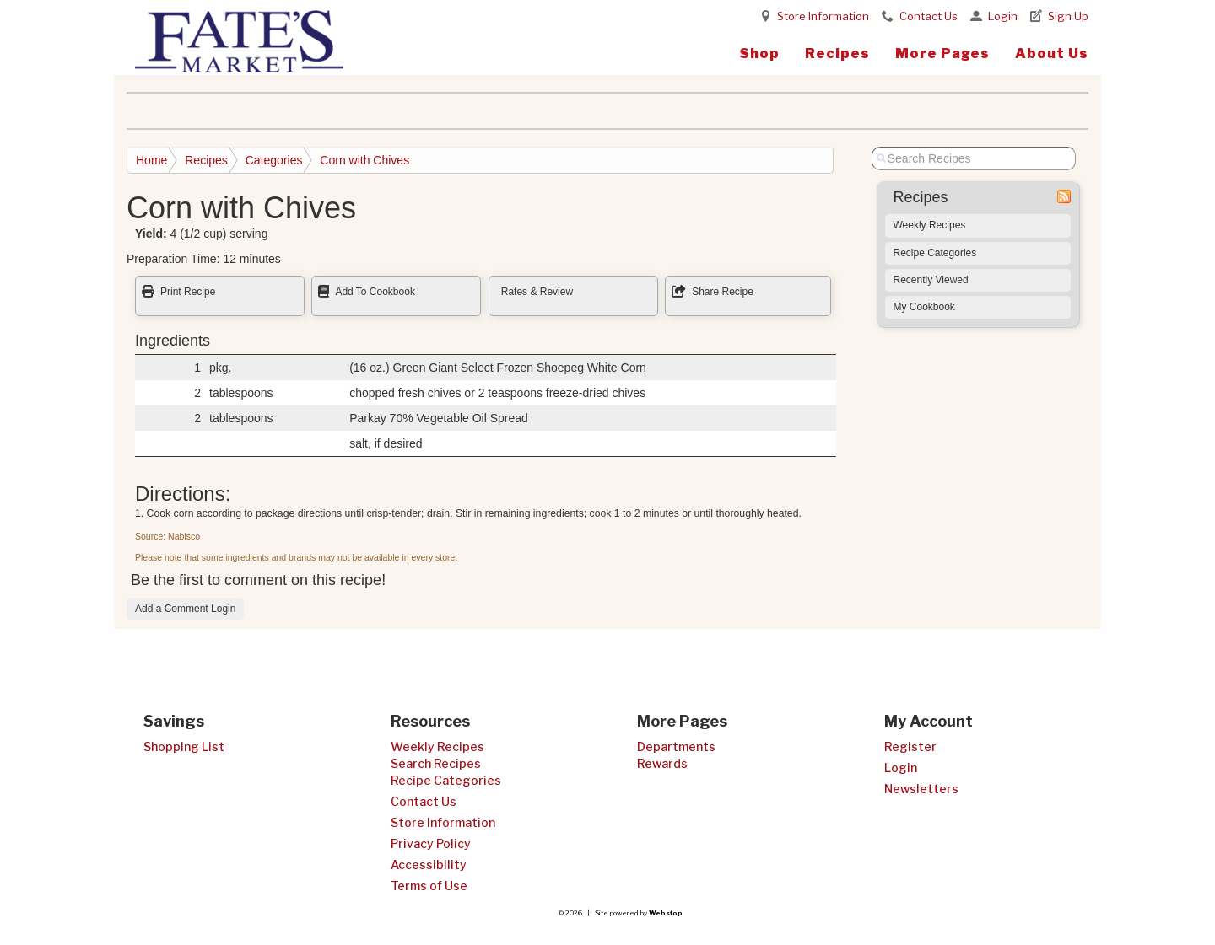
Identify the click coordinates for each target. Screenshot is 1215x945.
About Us (1051, 54)
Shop (760, 54)
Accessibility (429, 864)
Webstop (666, 913)
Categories (274, 160)
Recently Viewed (931, 280)
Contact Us (928, 16)
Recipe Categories (935, 253)
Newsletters (921, 788)
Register (910, 746)
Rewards (662, 763)
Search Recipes (436, 763)
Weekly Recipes (930, 225)
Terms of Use (429, 885)
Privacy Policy (431, 843)
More (942, 54)
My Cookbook (924, 307)
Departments (676, 746)
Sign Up (1068, 16)
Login (1003, 16)
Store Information (823, 16)
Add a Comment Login (185, 609)
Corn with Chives (364, 160)
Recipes (837, 54)
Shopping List (183, 746)
